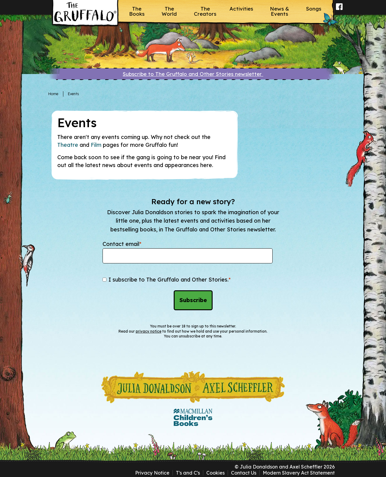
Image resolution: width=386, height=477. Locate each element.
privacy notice (148, 331)
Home (53, 94)
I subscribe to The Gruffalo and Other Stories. (170, 279)
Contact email (122, 243)
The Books (136, 11)
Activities (241, 8)
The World (169, 11)
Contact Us (243, 472)
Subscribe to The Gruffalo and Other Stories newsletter (193, 74)
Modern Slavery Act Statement (299, 472)
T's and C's (188, 472)
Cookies (215, 472)
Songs (313, 8)
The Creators (205, 11)
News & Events (279, 11)
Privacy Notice (152, 472)
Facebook (339, 10)
